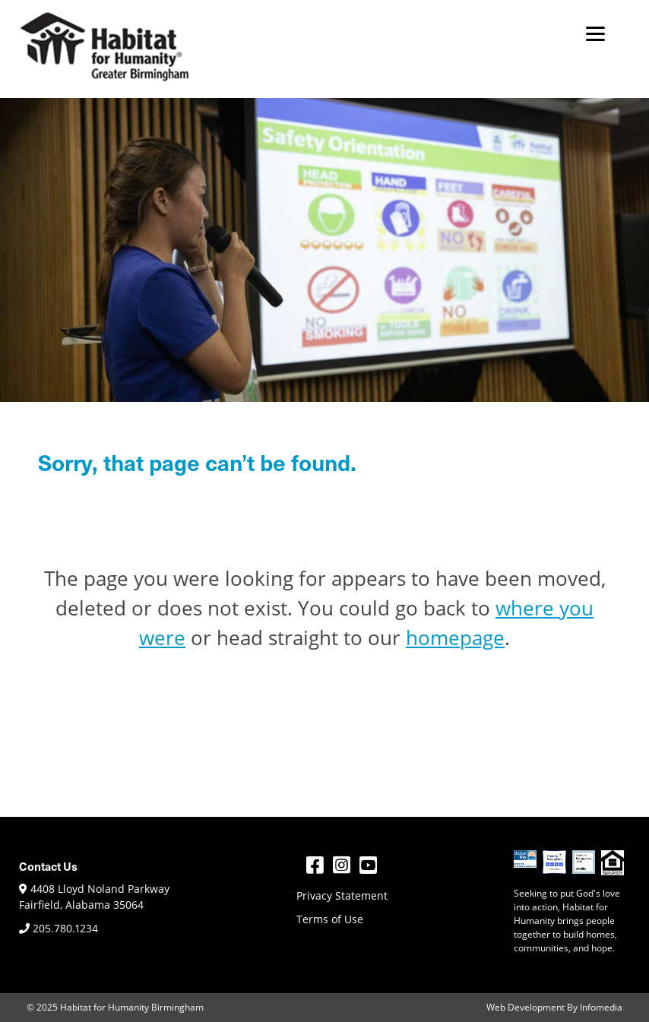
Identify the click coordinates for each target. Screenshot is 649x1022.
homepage (455, 637)
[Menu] (595, 32)
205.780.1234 (58, 928)
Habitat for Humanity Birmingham (132, 1007)
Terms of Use (329, 919)
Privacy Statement (342, 895)
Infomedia (601, 1007)
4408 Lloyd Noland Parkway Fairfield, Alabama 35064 (94, 896)
